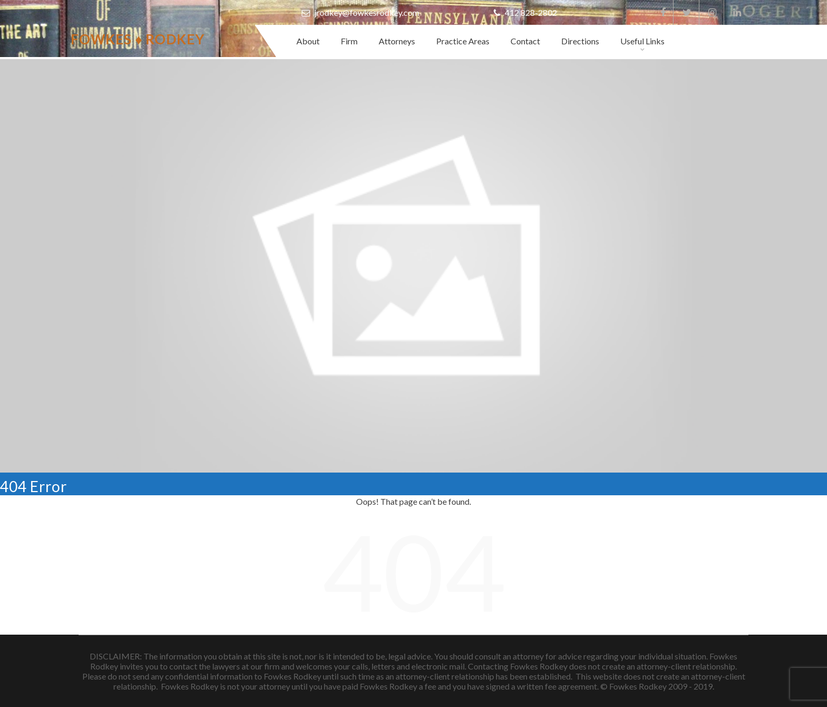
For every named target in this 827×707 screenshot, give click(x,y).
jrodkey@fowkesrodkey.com (360, 12)
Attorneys (397, 41)
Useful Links (642, 41)
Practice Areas (462, 41)
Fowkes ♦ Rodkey (138, 39)
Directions (580, 41)
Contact (525, 41)
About (308, 41)
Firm (349, 41)
